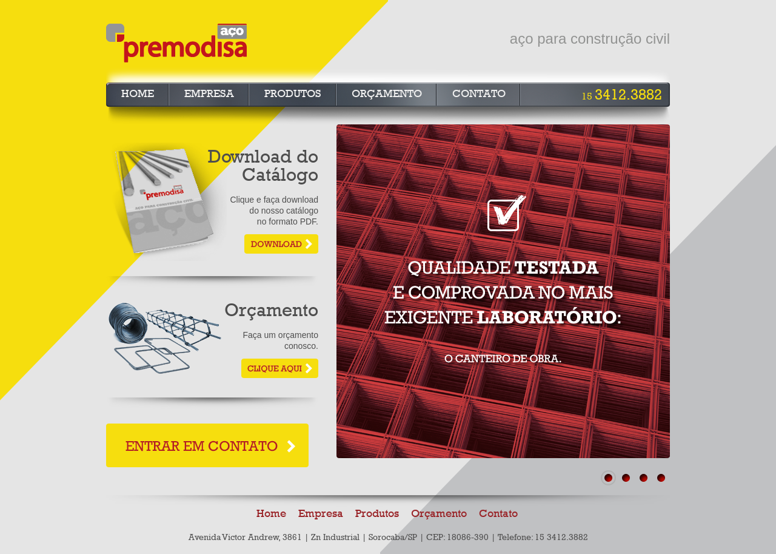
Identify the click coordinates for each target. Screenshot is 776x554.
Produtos (292, 93)
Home (137, 93)
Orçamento (387, 93)
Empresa (209, 93)
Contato (479, 93)
